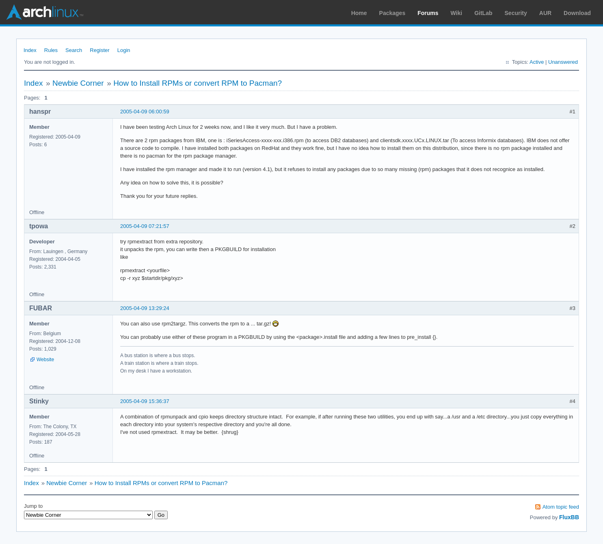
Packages (392, 13)
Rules (51, 50)
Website (45, 359)
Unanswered (563, 62)
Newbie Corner (78, 83)
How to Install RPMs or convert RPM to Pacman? (197, 83)
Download (577, 13)
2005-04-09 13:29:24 (144, 308)
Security (516, 13)
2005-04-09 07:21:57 (144, 226)
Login (123, 50)
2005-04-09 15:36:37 (144, 401)
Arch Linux (44, 12)
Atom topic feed (560, 507)
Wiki (457, 13)
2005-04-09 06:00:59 (144, 111)
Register (99, 50)
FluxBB (569, 517)
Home (359, 13)
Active (537, 62)
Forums (427, 13)
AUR (545, 13)
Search (73, 50)
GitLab (483, 13)
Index (30, 50)
